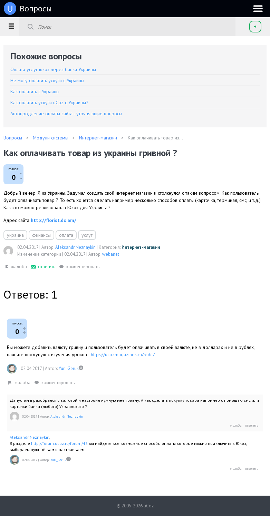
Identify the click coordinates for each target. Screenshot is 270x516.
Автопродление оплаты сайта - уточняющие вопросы (66, 113)
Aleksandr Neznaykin (75, 247)
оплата (66, 235)
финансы (41, 235)
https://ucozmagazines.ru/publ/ (123, 354)
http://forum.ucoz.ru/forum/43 (59, 443)
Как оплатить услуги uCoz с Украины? (49, 102)
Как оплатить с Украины (34, 91)
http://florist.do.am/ (53, 220)
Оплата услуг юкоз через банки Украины (53, 69)
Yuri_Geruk (69, 368)
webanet (110, 254)
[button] (11, 26)
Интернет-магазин (141, 247)
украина (15, 235)
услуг (87, 235)
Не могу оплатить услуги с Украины (47, 80)
